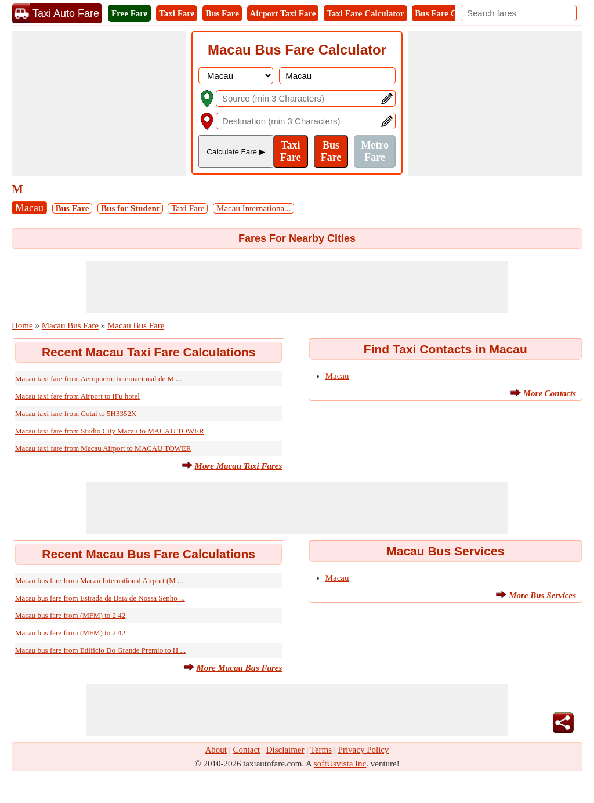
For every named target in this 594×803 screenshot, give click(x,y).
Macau (29, 208)
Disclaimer (285, 749)
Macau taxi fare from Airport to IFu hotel (77, 396)
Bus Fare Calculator (452, 13)
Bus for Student (130, 208)
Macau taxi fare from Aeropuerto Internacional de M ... (98, 378)
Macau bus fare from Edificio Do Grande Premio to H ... (100, 650)
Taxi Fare (176, 13)
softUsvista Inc (340, 763)
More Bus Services (542, 595)
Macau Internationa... (253, 208)
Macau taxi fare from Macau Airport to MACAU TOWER (103, 448)
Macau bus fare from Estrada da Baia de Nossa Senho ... (100, 598)
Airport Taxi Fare (283, 13)
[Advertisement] (99, 103)
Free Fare (129, 13)
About (216, 749)
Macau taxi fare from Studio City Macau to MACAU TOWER (109, 430)
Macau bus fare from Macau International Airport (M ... (99, 580)
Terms (321, 749)
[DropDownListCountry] (235, 75)
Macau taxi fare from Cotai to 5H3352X (75, 413)
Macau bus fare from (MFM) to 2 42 (70, 615)
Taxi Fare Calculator (365, 13)
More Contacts (549, 393)
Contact (246, 749)
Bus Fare (222, 13)
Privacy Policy (363, 749)
